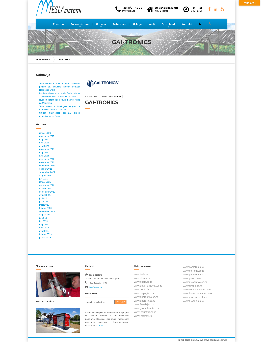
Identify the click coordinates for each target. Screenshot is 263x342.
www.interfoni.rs (143, 315)
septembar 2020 (47, 192)
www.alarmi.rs (142, 278)
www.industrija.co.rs (145, 311)
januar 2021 (45, 182)
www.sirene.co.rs (192, 285)
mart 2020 (44, 205)
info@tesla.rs (95, 287)
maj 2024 (43, 139)
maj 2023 (43, 152)
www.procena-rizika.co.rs (197, 297)
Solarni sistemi (79, 24)
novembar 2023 (46, 149)
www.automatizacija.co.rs (148, 285)
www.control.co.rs (144, 289)
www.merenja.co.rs (193, 270)
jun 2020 (43, 201)
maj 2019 (43, 224)
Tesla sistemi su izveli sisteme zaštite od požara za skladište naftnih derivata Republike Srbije (59, 86)
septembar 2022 (47, 165)
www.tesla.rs (141, 274)
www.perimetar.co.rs (194, 274)
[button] (209, 23)
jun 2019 (43, 221)
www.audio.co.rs (143, 281)
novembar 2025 (46, 136)
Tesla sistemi (191, 340)
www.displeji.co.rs (144, 293)
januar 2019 (45, 237)
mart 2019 (44, 231)
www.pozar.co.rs (192, 278)
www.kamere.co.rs (193, 266)
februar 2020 (45, 208)
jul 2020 (43, 198)
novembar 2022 (46, 162)
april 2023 (44, 155)
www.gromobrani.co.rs (146, 308)
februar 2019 (45, 234)
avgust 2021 (45, 175)
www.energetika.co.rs (146, 296)
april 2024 (44, 142)
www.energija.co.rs (144, 300)
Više (100, 325)
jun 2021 (43, 178)
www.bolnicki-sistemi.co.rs (197, 293)
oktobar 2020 (45, 188)
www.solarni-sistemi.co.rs (197, 289)
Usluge (137, 24)
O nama (101, 24)
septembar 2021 (47, 172)
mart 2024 (44, 146)
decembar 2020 (46, 185)
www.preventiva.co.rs (195, 282)
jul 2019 (43, 218)
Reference (119, 24)
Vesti (152, 24)
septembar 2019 (47, 211)
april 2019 (44, 227)
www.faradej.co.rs (144, 304)
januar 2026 (45, 133)
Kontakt (186, 24)
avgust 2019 (45, 214)
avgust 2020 (45, 195)
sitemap (223, 340)
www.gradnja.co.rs (193, 300)
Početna (58, 24)
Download (168, 24)
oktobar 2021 (45, 169)
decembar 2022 (46, 159)
